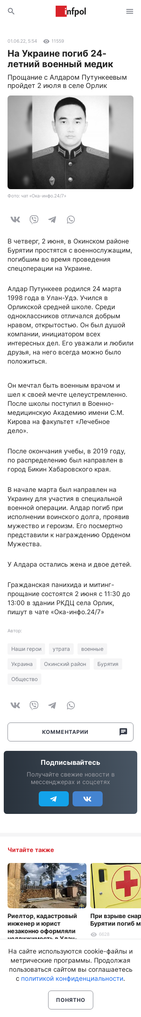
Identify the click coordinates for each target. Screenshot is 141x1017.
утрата (61, 649)
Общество (24, 679)
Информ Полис (71, 11)
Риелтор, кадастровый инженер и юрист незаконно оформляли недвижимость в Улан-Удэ (42, 931)
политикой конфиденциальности (72, 978)
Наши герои (26, 649)
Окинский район (65, 664)
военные (92, 649)
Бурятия (107, 664)
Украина (22, 664)
